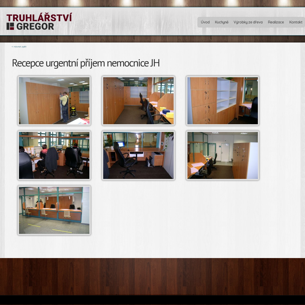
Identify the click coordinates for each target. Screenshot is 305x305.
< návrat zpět (19, 46)
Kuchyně (221, 22)
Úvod (205, 22)
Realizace (276, 21)
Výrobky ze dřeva (248, 21)
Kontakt (295, 22)
